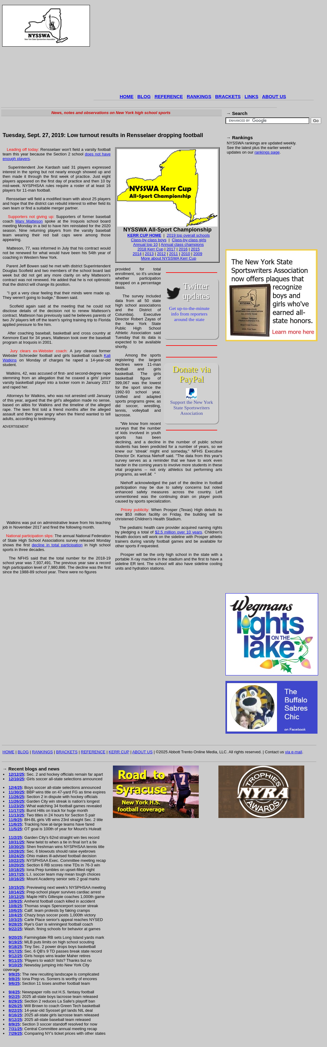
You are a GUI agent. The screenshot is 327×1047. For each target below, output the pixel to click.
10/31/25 (16, 842)
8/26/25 (15, 1005)
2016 (183, 249)
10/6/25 (15, 910)
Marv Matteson (29, 221)
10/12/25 (16, 896)
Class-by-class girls (189, 240)
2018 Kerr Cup (150, 249)
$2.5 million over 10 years (178, 532)
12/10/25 (16, 779)
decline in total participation (57, 545)
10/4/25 (15, 915)
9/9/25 (14, 974)
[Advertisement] (204, 49)
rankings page (267, 152)
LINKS (251, 96)
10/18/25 (16, 869)
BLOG (144, 96)
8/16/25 (15, 1015)
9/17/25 (15, 951)
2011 (173, 253)
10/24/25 (16, 856)
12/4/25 (15, 787)
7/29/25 (15, 1033)
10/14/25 (16, 892)
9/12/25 (15, 955)
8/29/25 (15, 1001)
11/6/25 (15, 824)
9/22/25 (15, 929)
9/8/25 (14, 978)
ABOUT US (274, 96)
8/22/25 (15, 1010)
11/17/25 (16, 810)
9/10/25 (15, 965)
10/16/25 (16, 879)
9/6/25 (14, 983)
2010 (185, 253)
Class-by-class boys (149, 240)
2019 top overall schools (188, 235)
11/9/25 (15, 819)
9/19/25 (15, 942)
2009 (197, 253)
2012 (161, 253)
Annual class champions (182, 244)
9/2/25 (14, 996)
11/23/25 (16, 806)
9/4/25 (14, 992)
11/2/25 (15, 837)
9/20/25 (15, 937)
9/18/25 (15, 946)
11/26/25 (16, 796)
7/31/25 (15, 1028)
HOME (126, 96)
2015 (195, 249)
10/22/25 (16, 860)
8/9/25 (14, 1024)
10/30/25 (16, 846)
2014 (137, 253)
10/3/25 (15, 919)
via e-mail (293, 752)
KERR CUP (119, 752)
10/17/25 (16, 874)
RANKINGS (199, 96)
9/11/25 (15, 960)
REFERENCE (169, 96)
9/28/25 (15, 924)
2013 (149, 253)
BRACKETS (227, 96)
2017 (171, 249)
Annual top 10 (145, 244)
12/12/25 (16, 774)
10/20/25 (16, 865)
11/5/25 (15, 829)
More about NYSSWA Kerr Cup (168, 258)
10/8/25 (15, 906)
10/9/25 (15, 901)
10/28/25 (16, 851)
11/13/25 (16, 815)
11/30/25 (16, 792)
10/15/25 (16, 887)
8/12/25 (15, 1019)
